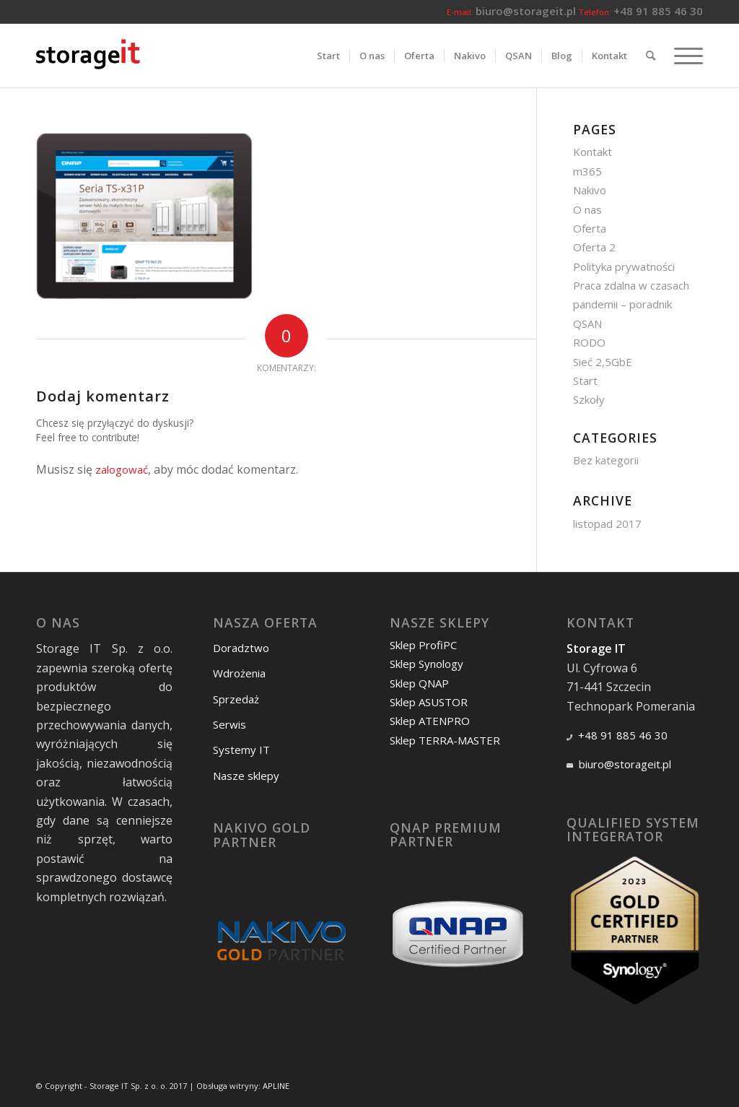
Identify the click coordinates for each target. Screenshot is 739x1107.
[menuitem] (328, 55)
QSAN (587, 323)
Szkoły (589, 399)
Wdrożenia (239, 673)
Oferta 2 (594, 247)
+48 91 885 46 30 (658, 11)
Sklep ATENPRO (430, 720)
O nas (587, 209)
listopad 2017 (607, 523)
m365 (587, 171)
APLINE (276, 1085)
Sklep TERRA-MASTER (445, 740)
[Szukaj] (651, 55)
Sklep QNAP (419, 683)
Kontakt (592, 151)
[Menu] (684, 55)
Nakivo (589, 190)
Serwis (229, 724)
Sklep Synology (426, 663)
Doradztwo (241, 648)
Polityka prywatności (624, 266)
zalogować (121, 469)
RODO (589, 342)
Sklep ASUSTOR (429, 702)
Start (585, 380)
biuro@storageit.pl (526, 11)
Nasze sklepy (246, 775)
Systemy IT (241, 749)
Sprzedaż (236, 699)
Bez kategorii (606, 460)
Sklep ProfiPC (423, 645)
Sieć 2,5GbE (602, 362)
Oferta (589, 228)
